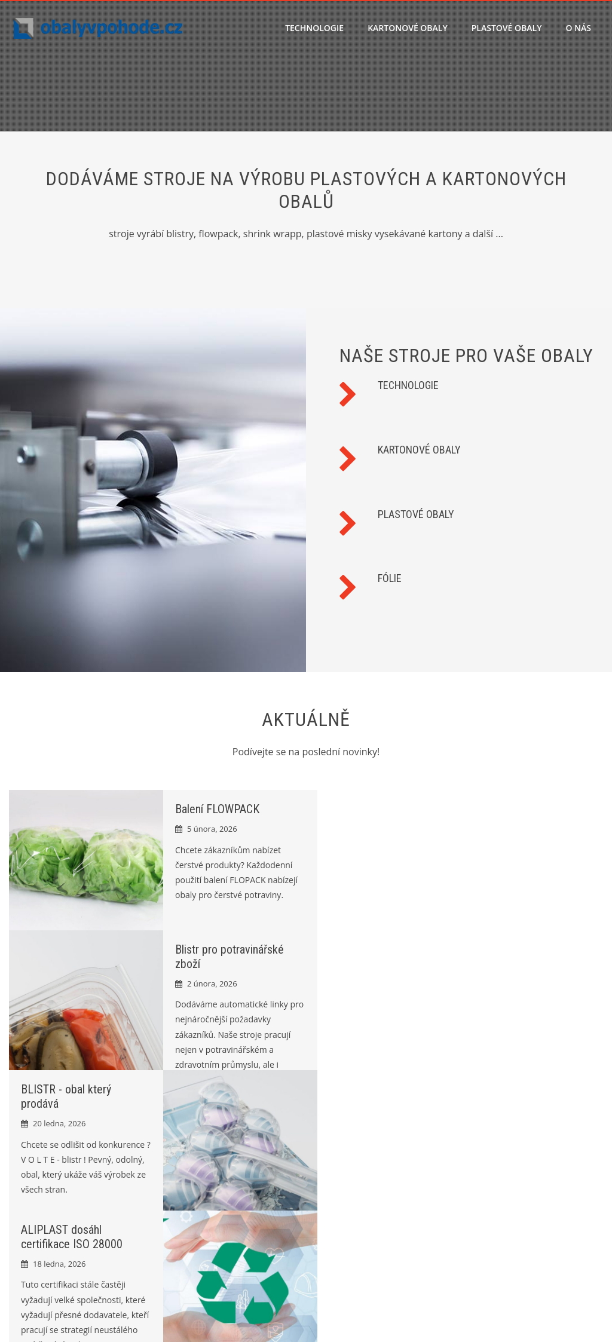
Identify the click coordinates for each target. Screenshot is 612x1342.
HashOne (525, 1318)
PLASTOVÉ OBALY (507, 27)
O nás (578, 27)
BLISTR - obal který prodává (229, 1208)
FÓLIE (390, 578)
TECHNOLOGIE (314, 27)
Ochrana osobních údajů (520, 1170)
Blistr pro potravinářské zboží (232, 1190)
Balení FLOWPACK (212, 809)
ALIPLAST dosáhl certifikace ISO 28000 (369, 951)
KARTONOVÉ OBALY (408, 27)
